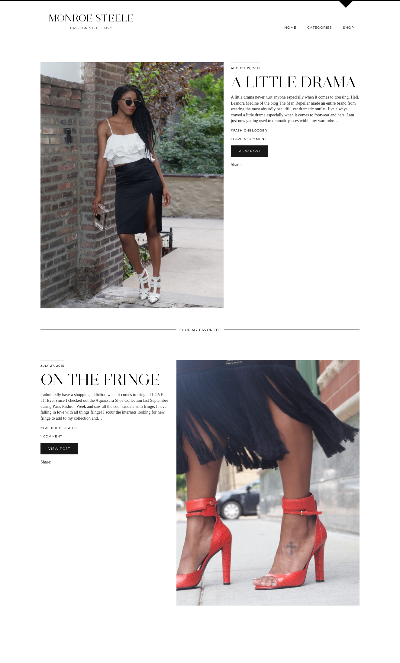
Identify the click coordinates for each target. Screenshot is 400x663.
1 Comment (51, 436)
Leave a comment (248, 139)
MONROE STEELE (91, 18)
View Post (249, 151)
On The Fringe (100, 379)
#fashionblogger (249, 130)
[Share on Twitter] (250, 164)
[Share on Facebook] (247, 164)
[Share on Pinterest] (253, 164)
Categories (319, 27)
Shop (348, 27)
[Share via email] (244, 164)
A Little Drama (293, 82)
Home (290, 27)
